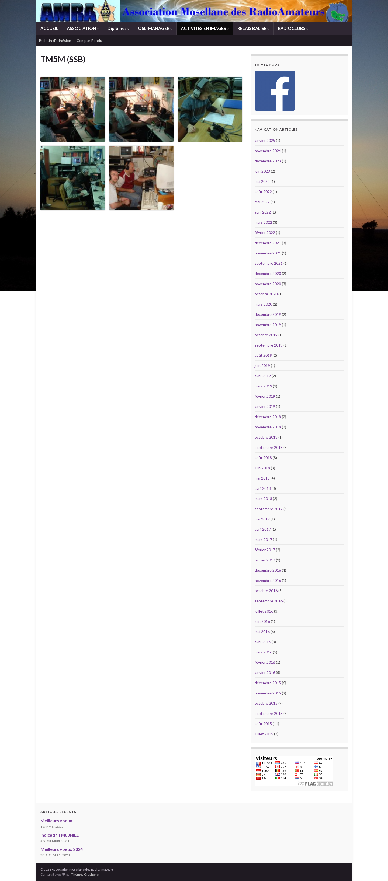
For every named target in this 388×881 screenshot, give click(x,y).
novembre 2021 (268, 253)
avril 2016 (263, 641)
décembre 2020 (268, 273)
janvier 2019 (265, 406)
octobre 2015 (266, 703)
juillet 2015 (264, 734)
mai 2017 (262, 519)
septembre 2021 (269, 263)
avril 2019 (263, 375)
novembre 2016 (268, 580)
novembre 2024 (268, 150)
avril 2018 (263, 488)
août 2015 (263, 723)
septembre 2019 (269, 345)
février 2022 (265, 232)
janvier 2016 (265, 672)
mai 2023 (262, 181)
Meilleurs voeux (56, 820)
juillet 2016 (264, 611)
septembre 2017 (269, 508)
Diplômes (119, 28)
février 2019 (265, 396)
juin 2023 (262, 171)
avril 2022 (263, 212)
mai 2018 (262, 478)
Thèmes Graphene (85, 874)
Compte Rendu (89, 40)
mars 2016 (263, 652)
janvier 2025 (265, 140)
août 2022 (263, 191)
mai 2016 (262, 631)
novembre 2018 (268, 427)
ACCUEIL (49, 28)
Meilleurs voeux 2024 (61, 849)
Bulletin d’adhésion (55, 40)
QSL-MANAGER (155, 28)
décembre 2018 (268, 416)
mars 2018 (263, 498)
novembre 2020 (268, 283)
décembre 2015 (268, 682)
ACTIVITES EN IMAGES (205, 28)
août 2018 (263, 457)
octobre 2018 (266, 437)
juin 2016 (262, 621)
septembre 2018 (269, 447)
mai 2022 (262, 202)
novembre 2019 (268, 324)
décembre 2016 (268, 570)
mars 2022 (263, 222)
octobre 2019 (266, 335)
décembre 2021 (268, 242)
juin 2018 (262, 468)
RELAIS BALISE (253, 28)
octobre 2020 (266, 294)
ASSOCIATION (83, 28)
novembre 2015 (268, 693)
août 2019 (263, 355)
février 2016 (265, 662)
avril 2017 (263, 529)
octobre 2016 (266, 590)
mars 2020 (263, 304)
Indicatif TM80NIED (60, 834)
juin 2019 (262, 365)
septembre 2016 (269, 601)
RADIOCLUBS (293, 28)
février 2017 (265, 549)
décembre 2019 (268, 314)
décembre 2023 (268, 161)
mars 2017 (263, 539)
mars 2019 (263, 386)
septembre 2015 (269, 713)
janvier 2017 (265, 560)
